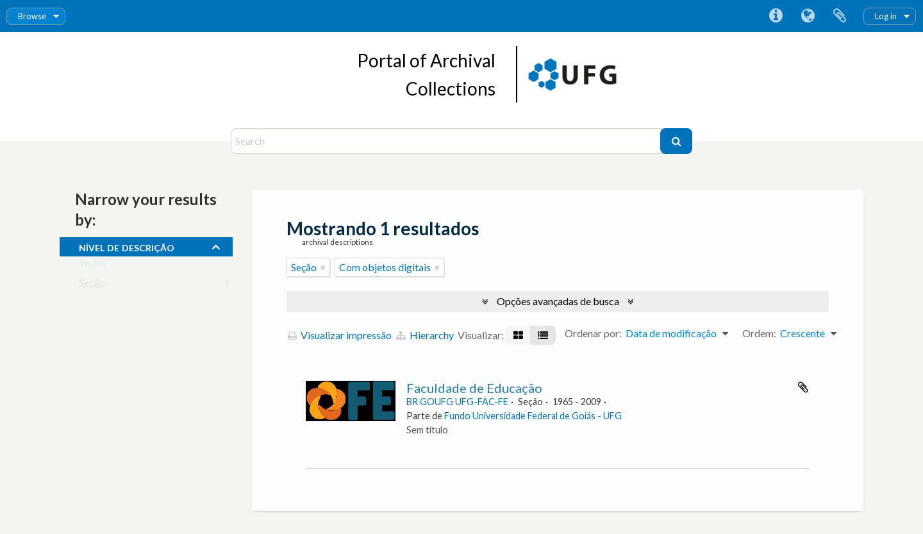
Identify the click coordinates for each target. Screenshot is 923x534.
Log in (886, 16)
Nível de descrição (126, 246)
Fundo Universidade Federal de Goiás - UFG (533, 415)
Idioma (808, 16)
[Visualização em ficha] (518, 335)
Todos (92, 266)
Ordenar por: (593, 333)
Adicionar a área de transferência (803, 387)
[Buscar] (676, 141)
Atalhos (776, 16)
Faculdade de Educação (474, 388)
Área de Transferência (840, 16)
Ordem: (759, 333)
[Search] (447, 141)
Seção (91, 285)
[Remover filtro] (323, 267)
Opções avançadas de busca (558, 301)
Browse (32, 16)
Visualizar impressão (340, 335)
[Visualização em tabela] (543, 335)
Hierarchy (425, 335)
